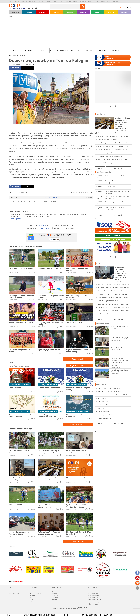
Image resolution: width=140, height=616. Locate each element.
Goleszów (48, 1)
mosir (12, 201)
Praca (97, 12)
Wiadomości (15, 12)
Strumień (96, 1)
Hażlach (55, 1)
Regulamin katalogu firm (94, 599)
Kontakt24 (42, 12)
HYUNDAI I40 (102, 398)
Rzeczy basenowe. (103, 411)
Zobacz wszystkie (78, 359)
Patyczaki (101, 408)
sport (45, 201)
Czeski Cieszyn (31, 1)
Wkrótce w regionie (20, 366)
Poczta (53, 602)
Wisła (108, 1)
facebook (14, 68)
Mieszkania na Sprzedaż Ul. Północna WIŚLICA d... (114, 395)
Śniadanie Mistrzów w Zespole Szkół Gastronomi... (114, 307)
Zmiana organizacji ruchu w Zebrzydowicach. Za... (114, 149)
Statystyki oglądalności (36, 593)
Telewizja (56, 12)
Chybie (17, 1)
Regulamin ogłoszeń (93, 595)
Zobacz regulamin (15, 219)
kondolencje (116, 50)
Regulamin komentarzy (94, 597)
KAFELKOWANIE (103, 405)
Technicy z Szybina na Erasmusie (108, 301)
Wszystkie (16, 50)
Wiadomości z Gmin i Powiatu (59, 50)
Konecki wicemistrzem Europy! (108, 139)
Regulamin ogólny (92, 592)
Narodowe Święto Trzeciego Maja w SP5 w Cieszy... (114, 287)
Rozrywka (111, 12)
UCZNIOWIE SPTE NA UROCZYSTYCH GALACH (112, 294)
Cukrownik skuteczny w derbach (108, 133)
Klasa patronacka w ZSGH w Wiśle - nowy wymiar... (114, 311)
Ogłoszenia (83, 12)
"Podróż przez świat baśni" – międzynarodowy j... (114, 314)
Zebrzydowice (116, 1)
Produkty (32, 595)
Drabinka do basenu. (104, 418)
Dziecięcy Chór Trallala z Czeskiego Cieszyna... (113, 291)
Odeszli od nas (102, 50)
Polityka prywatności (93, 593)
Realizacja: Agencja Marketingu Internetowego (70, 608)
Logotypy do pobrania (36, 592)
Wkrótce (29, 12)
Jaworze (75, 1)
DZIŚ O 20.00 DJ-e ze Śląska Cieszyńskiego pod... (113, 146)
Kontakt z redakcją (14, 593)
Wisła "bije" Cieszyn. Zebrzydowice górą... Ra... (113, 159)
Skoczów (89, 1)
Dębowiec (40, 1)
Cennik (32, 597)
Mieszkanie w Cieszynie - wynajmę (109, 388)
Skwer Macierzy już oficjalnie (107, 153)
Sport (24, 55)
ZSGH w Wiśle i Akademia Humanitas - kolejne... (113, 297)
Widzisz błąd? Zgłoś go (51, 197)
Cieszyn (23, 1)
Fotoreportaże (75, 50)
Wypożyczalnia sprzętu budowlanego (110, 391)
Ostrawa (82, 1)
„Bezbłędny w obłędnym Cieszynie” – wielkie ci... (113, 284)
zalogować (42, 225)
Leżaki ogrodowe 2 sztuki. (106, 415)
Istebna (61, 1)
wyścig (36, 201)
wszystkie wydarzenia (78, 424)
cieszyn (53, 201)
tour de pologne (24, 201)
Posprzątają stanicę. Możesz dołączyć (110, 156)
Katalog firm (70, 12)
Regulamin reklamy (93, 601)
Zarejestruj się (46, 228)
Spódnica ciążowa (103, 401)
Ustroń (102, 1)
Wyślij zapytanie (34, 601)
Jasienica (68, 1)
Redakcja (11, 592)
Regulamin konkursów (94, 603)
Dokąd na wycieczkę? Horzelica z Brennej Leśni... (113, 143)
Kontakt (32, 599)
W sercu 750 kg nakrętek (106, 163)
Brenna (10, 1)
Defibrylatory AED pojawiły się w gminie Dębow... (113, 136)
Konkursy (124, 12)
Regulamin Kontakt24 (93, 604)
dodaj (76, 366)
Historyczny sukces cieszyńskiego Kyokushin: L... (113, 304)
